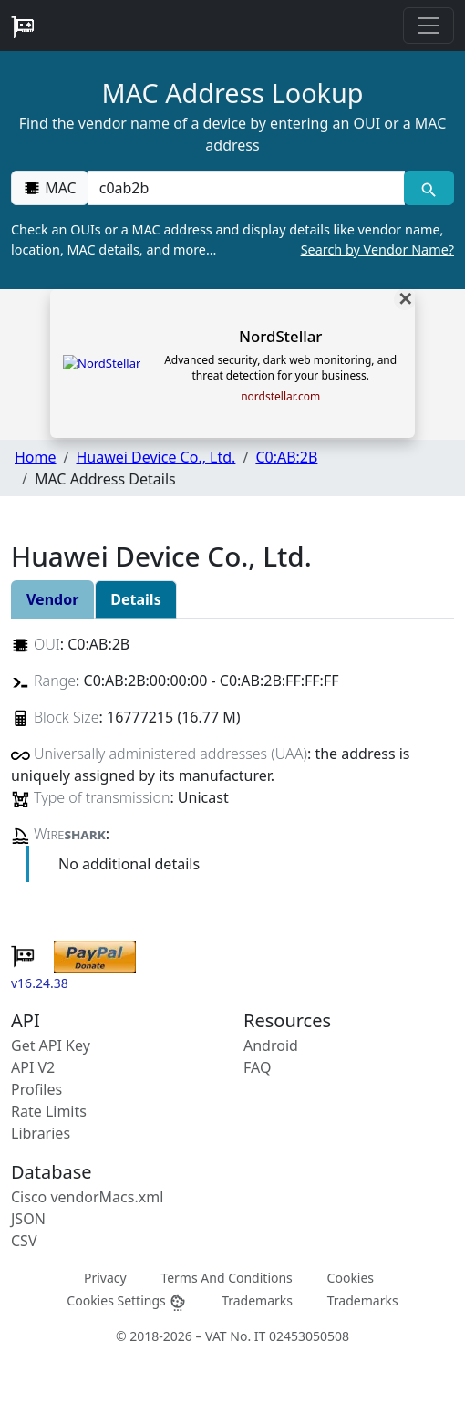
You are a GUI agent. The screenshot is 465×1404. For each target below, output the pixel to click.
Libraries (40, 1133)
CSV (24, 1241)
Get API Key (50, 1045)
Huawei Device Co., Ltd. (155, 457)
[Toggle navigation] (428, 25)
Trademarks (257, 1300)
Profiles (36, 1089)
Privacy (105, 1277)
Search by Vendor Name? (377, 249)
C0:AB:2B (286, 457)
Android (270, 1045)
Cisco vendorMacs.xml (87, 1197)
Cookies (350, 1277)
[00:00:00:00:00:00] (246, 188)
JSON (28, 1219)
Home (36, 457)
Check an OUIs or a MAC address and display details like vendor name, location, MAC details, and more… (232, 240)
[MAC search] (429, 188)
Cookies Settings (127, 1301)
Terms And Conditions (226, 1277)
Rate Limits (49, 1111)
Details (135, 599)
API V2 (33, 1067)
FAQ (257, 1067)
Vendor (52, 599)
